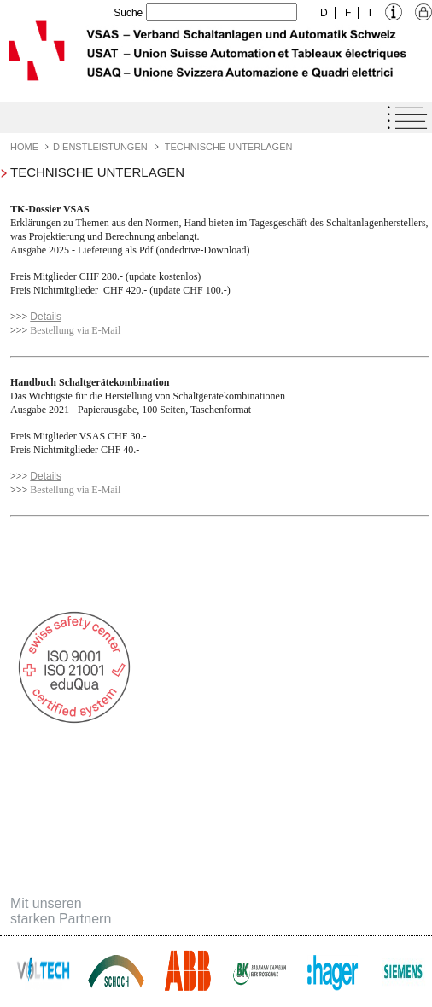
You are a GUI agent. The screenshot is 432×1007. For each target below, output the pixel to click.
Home (24, 147)
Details (45, 317)
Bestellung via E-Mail (75, 330)
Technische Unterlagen (229, 147)
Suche (128, 13)
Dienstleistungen (100, 147)
